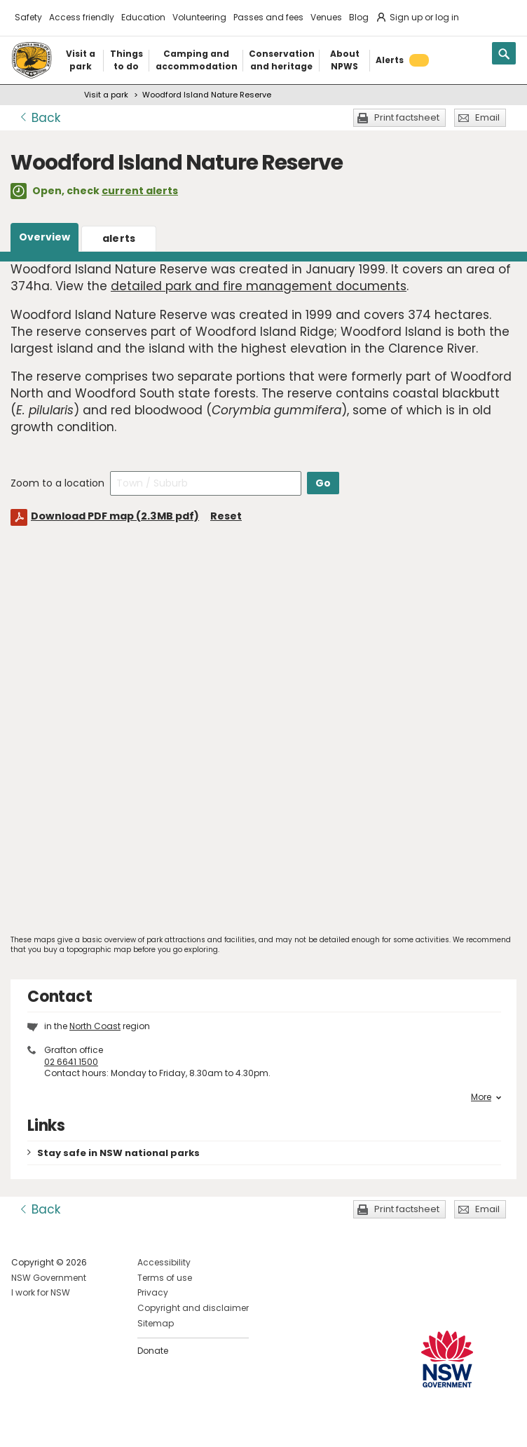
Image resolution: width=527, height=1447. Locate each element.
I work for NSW (40, 1292)
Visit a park (106, 94)
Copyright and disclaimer (193, 1308)
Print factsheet (406, 117)
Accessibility (164, 1262)
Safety (28, 17)
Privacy (152, 1292)
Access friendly (81, 17)
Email (487, 117)
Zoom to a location (57, 483)
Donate (152, 1351)
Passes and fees (268, 17)
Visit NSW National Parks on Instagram (54, 1425)
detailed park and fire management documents (258, 286)
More (486, 1097)
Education (143, 17)
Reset (226, 516)
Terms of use (164, 1278)
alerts (119, 238)
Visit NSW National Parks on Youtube (84, 1425)
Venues (326, 17)
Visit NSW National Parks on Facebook (24, 1425)
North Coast (95, 1026)
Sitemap (155, 1323)
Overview (44, 237)
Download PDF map (115, 516)
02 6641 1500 (71, 1062)
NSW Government (48, 1278)
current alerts (140, 191)
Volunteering (199, 17)
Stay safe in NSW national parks (118, 1153)
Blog (359, 17)
